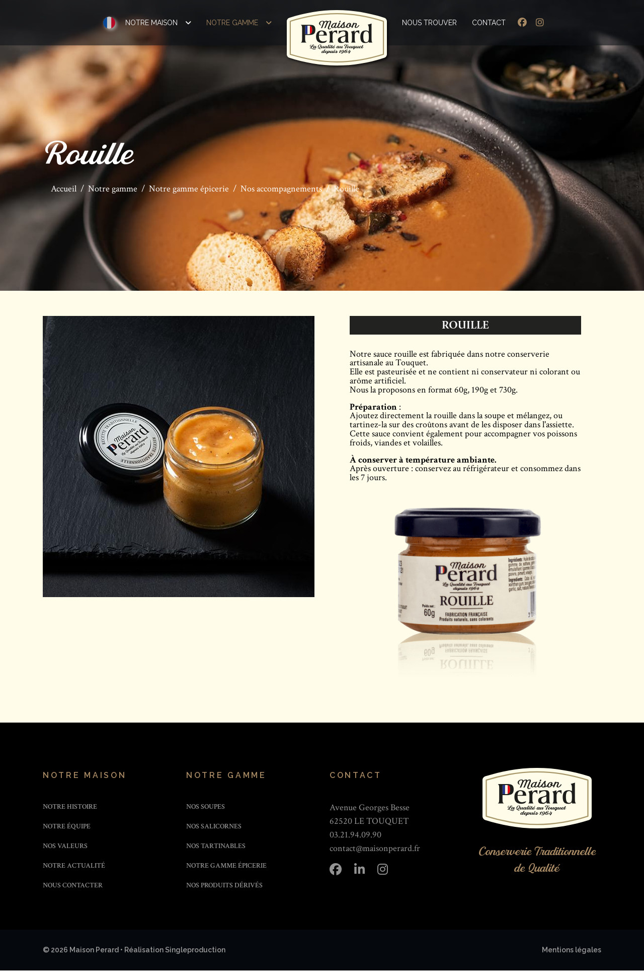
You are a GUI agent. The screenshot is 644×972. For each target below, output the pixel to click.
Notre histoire (70, 808)
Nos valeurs (65, 847)
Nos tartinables (216, 847)
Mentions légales (571, 951)
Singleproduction (195, 951)
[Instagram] (540, 23)
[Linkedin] (359, 871)
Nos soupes (205, 808)
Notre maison (151, 23)
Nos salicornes (214, 827)
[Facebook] (522, 23)
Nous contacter (73, 886)
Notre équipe (67, 827)
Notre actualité (74, 867)
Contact (489, 23)
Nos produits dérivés (224, 886)
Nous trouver (429, 23)
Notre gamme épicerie (226, 867)
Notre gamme (232, 23)
